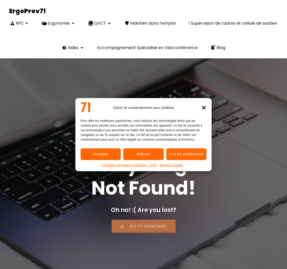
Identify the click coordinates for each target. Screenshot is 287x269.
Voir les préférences (186, 154)
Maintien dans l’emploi (150, 24)
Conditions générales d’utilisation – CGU (129, 165)
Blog (218, 48)
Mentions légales (171, 165)
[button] (203, 107)
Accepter (100, 154)
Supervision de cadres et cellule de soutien (233, 24)
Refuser (143, 154)
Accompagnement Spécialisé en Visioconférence (147, 48)
